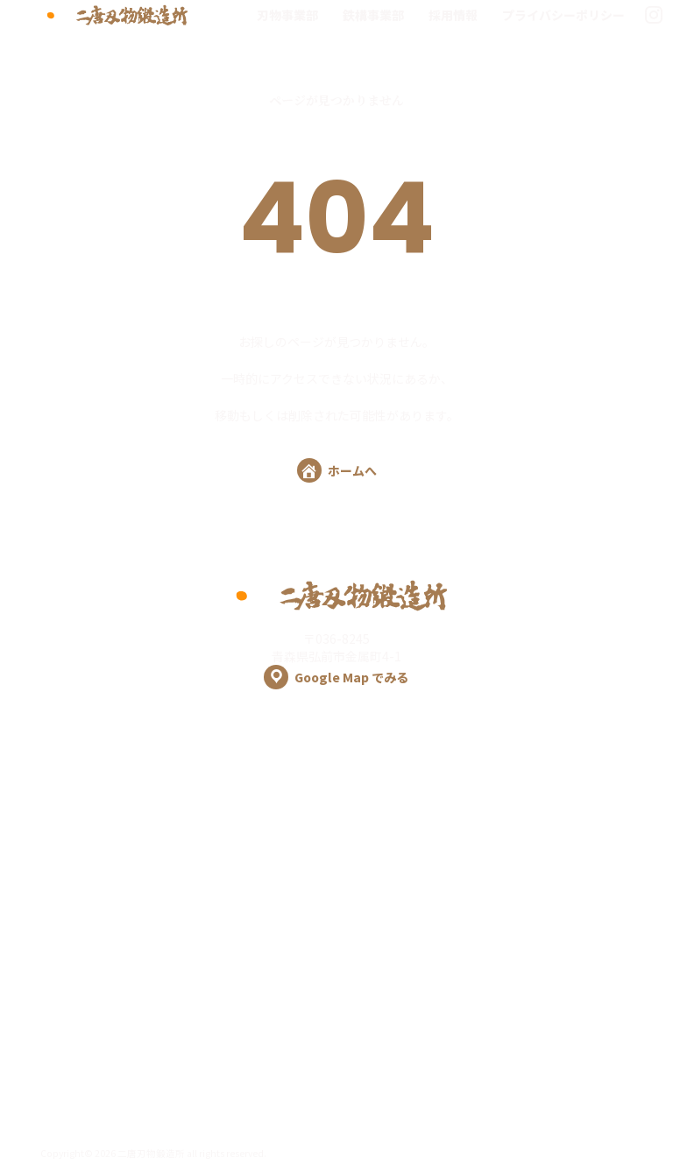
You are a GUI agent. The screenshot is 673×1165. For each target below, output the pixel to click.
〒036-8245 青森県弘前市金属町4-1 (336, 660)
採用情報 (453, 15)
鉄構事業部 (373, 15)
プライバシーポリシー (563, 15)
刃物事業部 (287, 15)
